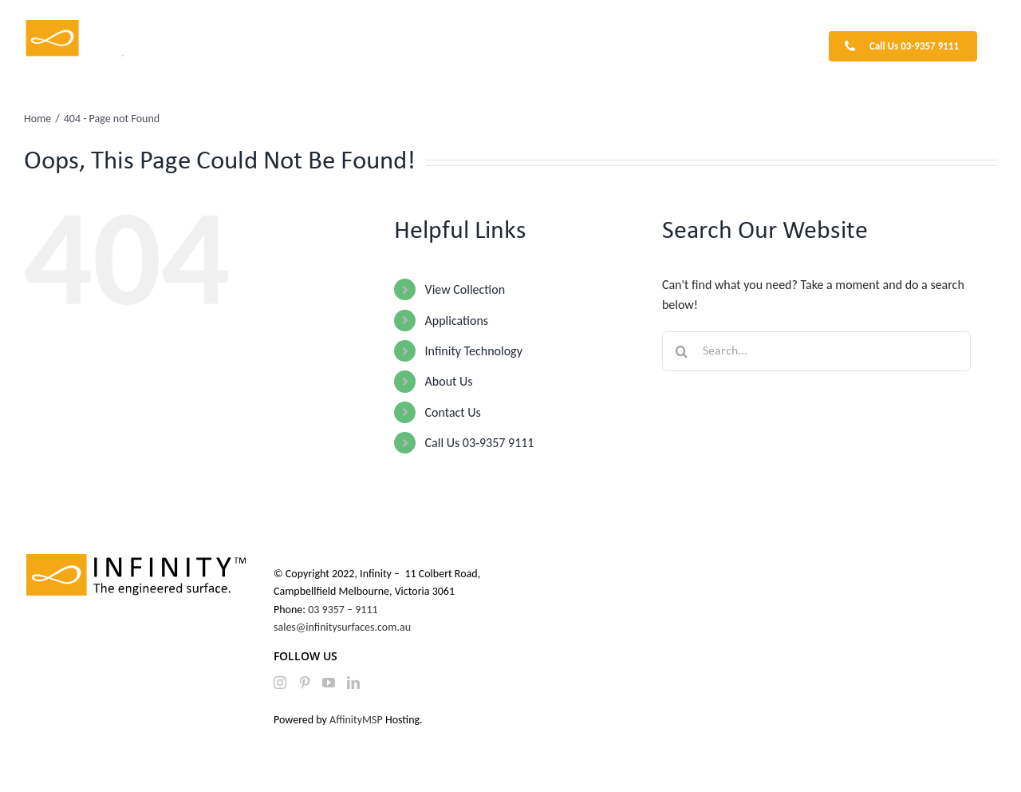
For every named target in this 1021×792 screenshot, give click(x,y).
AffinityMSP (356, 720)
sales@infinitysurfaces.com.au (342, 627)
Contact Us (453, 412)
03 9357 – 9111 (344, 609)
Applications (457, 320)
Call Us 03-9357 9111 (479, 442)
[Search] (682, 351)
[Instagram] (280, 682)
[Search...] (816, 351)
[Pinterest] (304, 682)
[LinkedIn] (353, 682)
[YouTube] (328, 682)
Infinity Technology (473, 350)
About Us (449, 381)
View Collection (465, 289)
